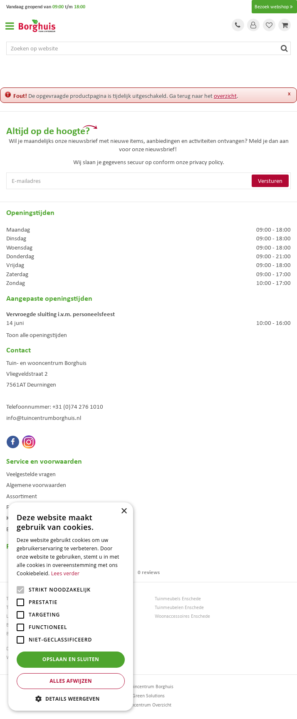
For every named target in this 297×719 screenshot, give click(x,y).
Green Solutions (148, 695)
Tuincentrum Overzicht (148, 705)
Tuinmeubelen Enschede (179, 607)
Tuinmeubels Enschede (178, 599)
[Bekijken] (284, 25)
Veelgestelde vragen (31, 474)
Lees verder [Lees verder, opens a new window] (65, 573)
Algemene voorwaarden (36, 485)
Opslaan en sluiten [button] (70, 659)
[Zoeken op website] (148, 48)
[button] (71, 698)
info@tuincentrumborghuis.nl (43, 418)
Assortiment (21, 496)
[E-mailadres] (148, 180)
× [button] (124, 511)
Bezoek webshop (274, 6)
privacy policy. (206, 162)
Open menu (9, 26)
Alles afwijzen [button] (71, 680)
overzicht (225, 96)
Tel (238, 25)
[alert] (70, 606)
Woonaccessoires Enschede (182, 616)
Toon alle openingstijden (36, 335)
